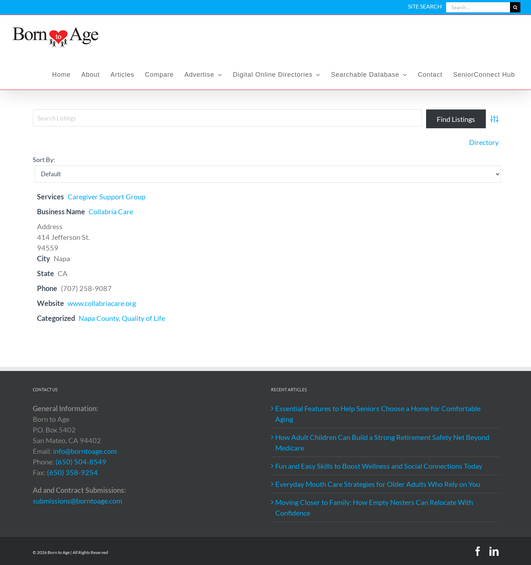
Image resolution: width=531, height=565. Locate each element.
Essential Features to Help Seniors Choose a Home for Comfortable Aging (377, 413)
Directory (484, 142)
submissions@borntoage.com (77, 500)
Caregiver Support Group (106, 196)
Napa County (99, 318)
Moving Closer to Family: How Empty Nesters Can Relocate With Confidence (374, 507)
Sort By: (44, 159)
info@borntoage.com (85, 451)
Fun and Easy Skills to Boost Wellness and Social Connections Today (378, 466)
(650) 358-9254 (72, 472)
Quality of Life (143, 318)
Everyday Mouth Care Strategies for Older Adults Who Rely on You (377, 484)
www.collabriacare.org (102, 303)
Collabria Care (111, 211)
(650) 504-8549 (80, 461)
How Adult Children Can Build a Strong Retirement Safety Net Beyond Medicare (382, 442)
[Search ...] (478, 7)
